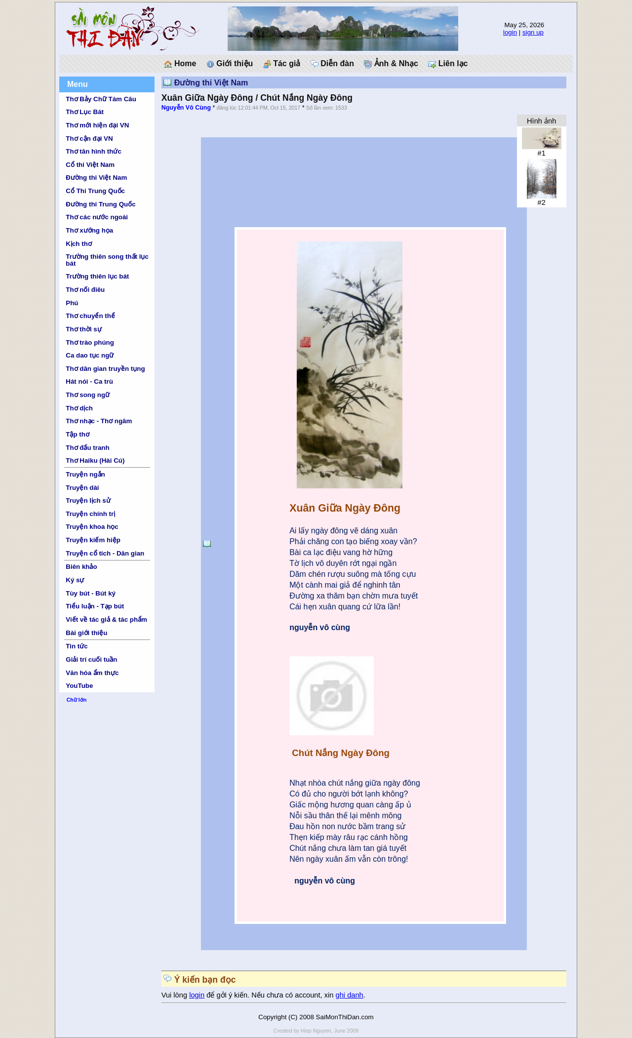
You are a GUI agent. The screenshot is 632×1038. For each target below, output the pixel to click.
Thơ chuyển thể (90, 315)
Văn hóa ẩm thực (92, 673)
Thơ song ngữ (88, 395)
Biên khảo (81, 566)
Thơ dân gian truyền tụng (105, 368)
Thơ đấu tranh (87, 447)
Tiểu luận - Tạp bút (95, 606)
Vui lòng (175, 995)
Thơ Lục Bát (85, 112)
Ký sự (75, 580)
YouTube (79, 685)
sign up (533, 32)
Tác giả (282, 63)
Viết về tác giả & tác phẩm (106, 619)
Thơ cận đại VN (89, 138)
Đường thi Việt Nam (96, 177)
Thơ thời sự (83, 329)
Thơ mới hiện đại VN (97, 125)
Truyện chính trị (90, 514)
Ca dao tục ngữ (90, 355)
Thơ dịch (79, 408)
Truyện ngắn (85, 474)
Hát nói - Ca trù (89, 381)
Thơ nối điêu (85, 289)
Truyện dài (82, 487)
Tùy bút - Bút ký (91, 593)
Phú (72, 303)
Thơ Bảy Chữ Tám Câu (101, 99)
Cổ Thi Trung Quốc (95, 191)
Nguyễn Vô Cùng (186, 107)
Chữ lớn (77, 700)
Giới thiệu (229, 63)
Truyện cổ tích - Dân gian (105, 553)
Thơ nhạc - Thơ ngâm (99, 421)
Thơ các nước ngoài (97, 217)
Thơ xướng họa (89, 230)
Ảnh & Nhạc (391, 63)
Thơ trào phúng (90, 342)
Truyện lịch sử (88, 500)
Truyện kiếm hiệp (93, 540)
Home (180, 63)
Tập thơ (77, 434)
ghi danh (349, 995)
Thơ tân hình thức (93, 151)
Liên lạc (448, 63)
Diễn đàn (332, 63)
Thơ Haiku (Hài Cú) (95, 460)
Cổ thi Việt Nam (90, 164)
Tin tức (76, 646)
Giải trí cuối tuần (91, 659)
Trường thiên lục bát (97, 276)
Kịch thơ (78, 243)
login (510, 32)
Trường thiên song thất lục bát (107, 260)
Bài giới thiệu (86, 633)
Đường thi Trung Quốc (100, 204)
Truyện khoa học (92, 526)
